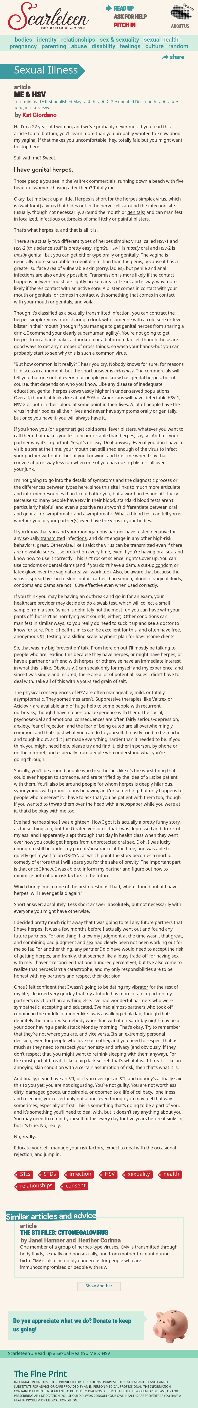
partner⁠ (67, 429)
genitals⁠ (135, 212)
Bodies (23, 39)
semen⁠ (125, 578)
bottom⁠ (49, 133)
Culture (154, 45)
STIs (25, 1175)
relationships (36, 1186)
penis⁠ (136, 261)
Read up (123, 8)
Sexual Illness (46, 71)
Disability (103, 45)
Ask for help (130, 17)
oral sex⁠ (164, 552)
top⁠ (31, 133)
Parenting (54, 45)
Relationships (78, 39)
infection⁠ (157, 206)
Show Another (99, 1286)
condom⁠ (164, 565)
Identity (46, 39)
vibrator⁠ (140, 987)
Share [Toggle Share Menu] (172, 56)
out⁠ (82, 206)
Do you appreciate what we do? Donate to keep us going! (72, 1325)
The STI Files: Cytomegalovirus (64, 1232)
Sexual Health (161, 39)
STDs (50, 1175)
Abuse (79, 45)
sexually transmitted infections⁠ (55, 538)
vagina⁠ (28, 140)
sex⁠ (89, 942)
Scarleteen (19, 1354)
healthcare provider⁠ (34, 603)
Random (178, 45)
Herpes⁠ (82, 199)
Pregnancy (23, 45)
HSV (110, 1175)
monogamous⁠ (92, 532)
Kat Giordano (39, 114)
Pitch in (124, 25)
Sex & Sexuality (119, 39)
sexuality (139, 1174)
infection (80, 1174)
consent (76, 1186)
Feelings (130, 45)
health (171, 1175)
